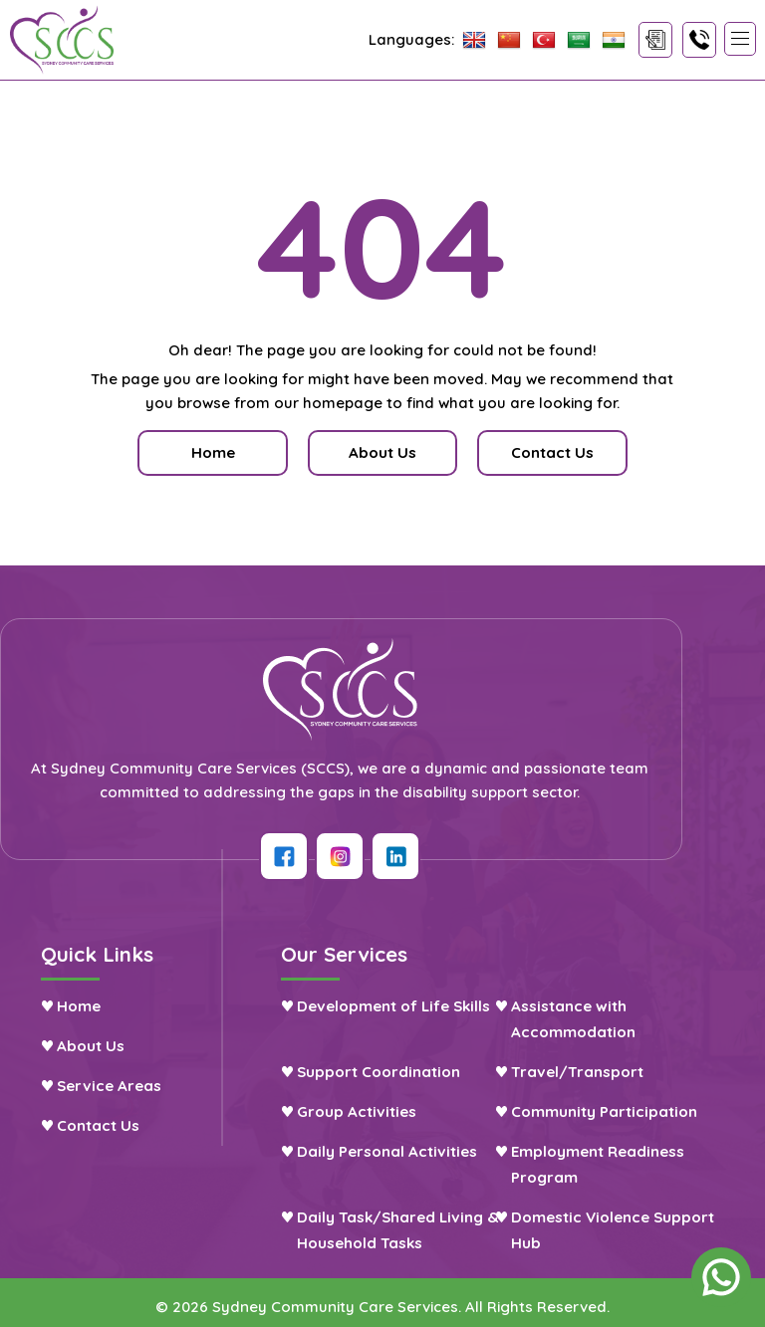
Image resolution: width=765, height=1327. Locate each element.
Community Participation (625, 1107)
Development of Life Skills (404, 1002)
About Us (88, 1041)
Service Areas (106, 1081)
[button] (740, 39)
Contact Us (95, 1121)
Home (218, 452)
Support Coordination (389, 1067)
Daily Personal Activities (398, 1147)
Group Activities (367, 1107)
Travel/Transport (598, 1067)
